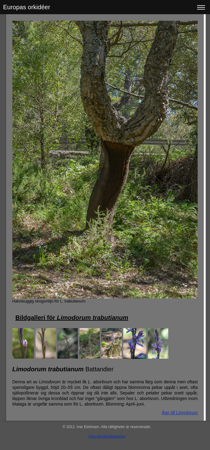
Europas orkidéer (26, 7)
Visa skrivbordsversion (106, 436)
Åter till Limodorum (180, 412)
